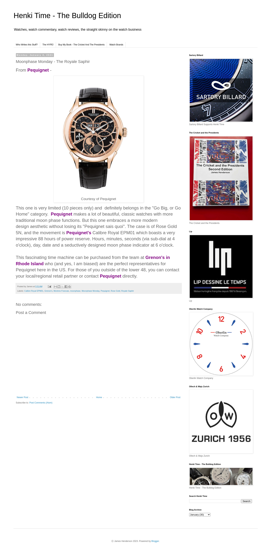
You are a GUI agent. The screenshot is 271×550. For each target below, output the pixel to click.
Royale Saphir (127, 291)
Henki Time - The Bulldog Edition (67, 15)
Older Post (175, 397)
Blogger (155, 541)
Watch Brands (116, 44)
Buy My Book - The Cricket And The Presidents (81, 44)
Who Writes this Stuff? (27, 44)
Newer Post (22, 397)
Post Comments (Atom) (40, 402)
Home (99, 397)
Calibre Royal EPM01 (33, 291)
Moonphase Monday (91, 291)
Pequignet (105, 291)
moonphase (75, 291)
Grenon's (48, 291)
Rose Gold (115, 291)
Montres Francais (61, 291)
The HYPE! (48, 44)
